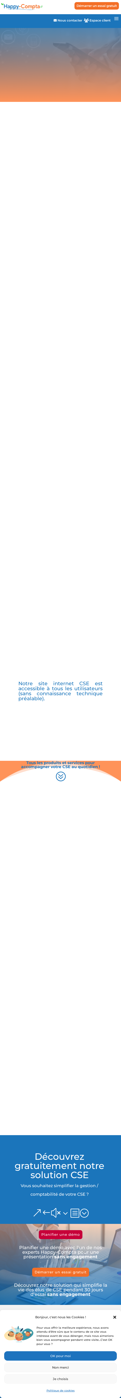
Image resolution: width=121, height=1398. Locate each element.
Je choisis (60, 1379)
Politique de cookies (61, 1390)
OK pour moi (60, 1356)
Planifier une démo (60, 1234)
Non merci (60, 1367)
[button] (115, 1317)
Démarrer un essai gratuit (97, 6)
